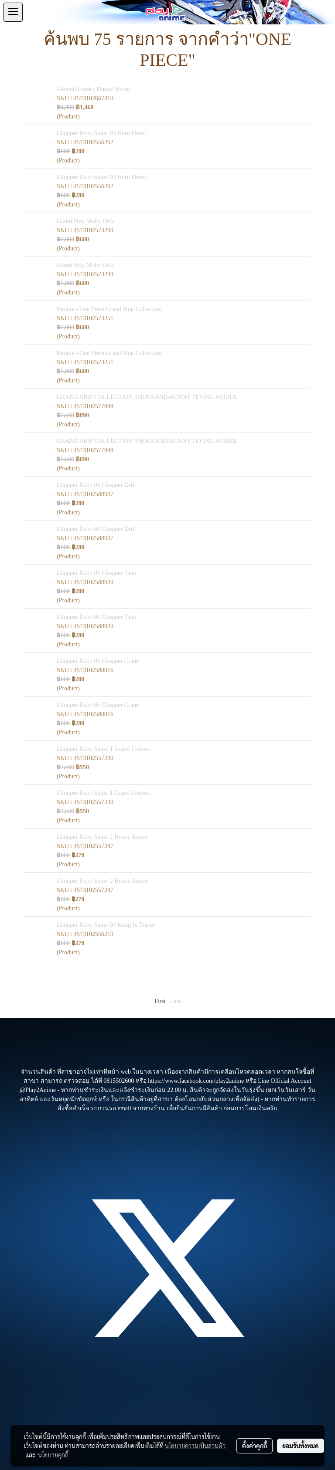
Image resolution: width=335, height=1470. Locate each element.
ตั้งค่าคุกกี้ (254, 1446)
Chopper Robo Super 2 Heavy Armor (102, 837)
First (160, 1001)
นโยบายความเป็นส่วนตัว (195, 1446)
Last (175, 1001)
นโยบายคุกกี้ (53, 1455)
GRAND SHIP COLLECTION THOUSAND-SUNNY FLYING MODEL (147, 397)
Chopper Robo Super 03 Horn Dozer (102, 133)
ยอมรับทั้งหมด (300, 1446)
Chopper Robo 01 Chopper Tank (96, 573)
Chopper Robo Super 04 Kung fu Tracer (106, 925)
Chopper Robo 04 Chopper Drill (96, 485)
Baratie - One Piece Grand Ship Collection (109, 309)
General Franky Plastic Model (93, 89)
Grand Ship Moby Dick (85, 221)
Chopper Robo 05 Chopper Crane (98, 661)
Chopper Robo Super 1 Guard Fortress (104, 749)
